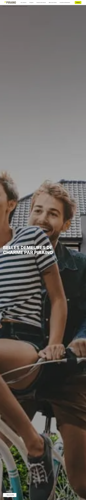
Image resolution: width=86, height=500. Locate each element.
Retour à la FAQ (9, 495)
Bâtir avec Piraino (53, 2)
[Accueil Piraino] (10, 2)
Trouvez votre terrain (41, 2)
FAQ (8, 6)
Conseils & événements (65, 2)
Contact (78, 2)
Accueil (4, 6)
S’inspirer (31, 2)
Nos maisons (23, 2)
